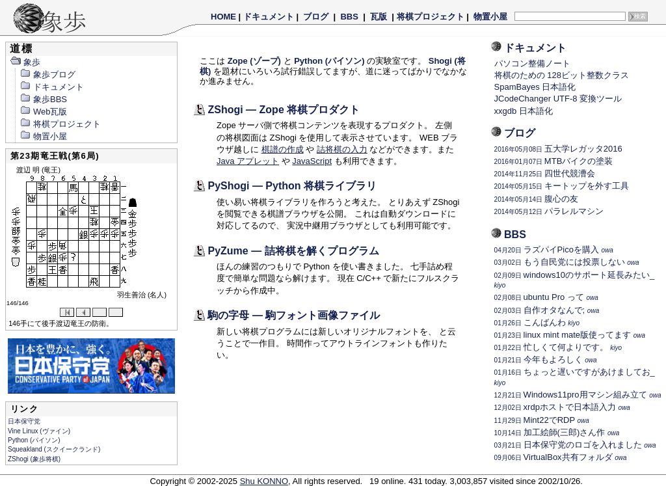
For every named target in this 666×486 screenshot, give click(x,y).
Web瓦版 (44, 111)
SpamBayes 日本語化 (535, 87)
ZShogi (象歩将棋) (34, 459)
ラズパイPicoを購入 (553, 249)
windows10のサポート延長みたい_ (574, 280)
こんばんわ (536, 322)
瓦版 (378, 16)
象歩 (25, 62)
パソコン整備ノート (532, 63)
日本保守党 (24, 421)
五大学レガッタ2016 (558, 149)
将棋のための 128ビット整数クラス (561, 75)
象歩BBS (43, 99)
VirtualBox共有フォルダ (560, 457)
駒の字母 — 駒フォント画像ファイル (293, 315)
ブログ (316, 16)
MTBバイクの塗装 (553, 161)
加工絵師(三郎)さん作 (557, 432)
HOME (223, 16)
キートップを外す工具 (561, 186)
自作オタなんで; (547, 310)
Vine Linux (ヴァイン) (39, 431)
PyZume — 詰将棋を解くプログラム (293, 250)
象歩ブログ (47, 74)
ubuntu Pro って (546, 297)
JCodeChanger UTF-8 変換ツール (558, 98)
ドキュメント (268, 16)
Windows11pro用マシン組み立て (577, 394)
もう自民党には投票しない (566, 262)
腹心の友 (536, 199)
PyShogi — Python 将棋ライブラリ (292, 185)
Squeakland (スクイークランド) (54, 449)
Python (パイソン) (34, 440)
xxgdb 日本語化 (523, 111)
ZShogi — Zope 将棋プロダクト (283, 109)
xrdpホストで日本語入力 (562, 407)
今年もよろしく (545, 359)
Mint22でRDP (541, 420)
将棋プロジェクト (430, 16)
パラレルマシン (549, 211)
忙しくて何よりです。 (558, 347)
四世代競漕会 (544, 173)
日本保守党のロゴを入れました (575, 445)
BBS (349, 16)
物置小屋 (490, 16)
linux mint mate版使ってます (569, 335)
